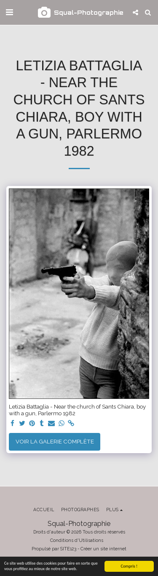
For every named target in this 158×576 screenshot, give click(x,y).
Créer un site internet (103, 548)
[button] (9, 12)
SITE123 (68, 548)
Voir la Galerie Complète (55, 441)
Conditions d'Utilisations (76, 540)
